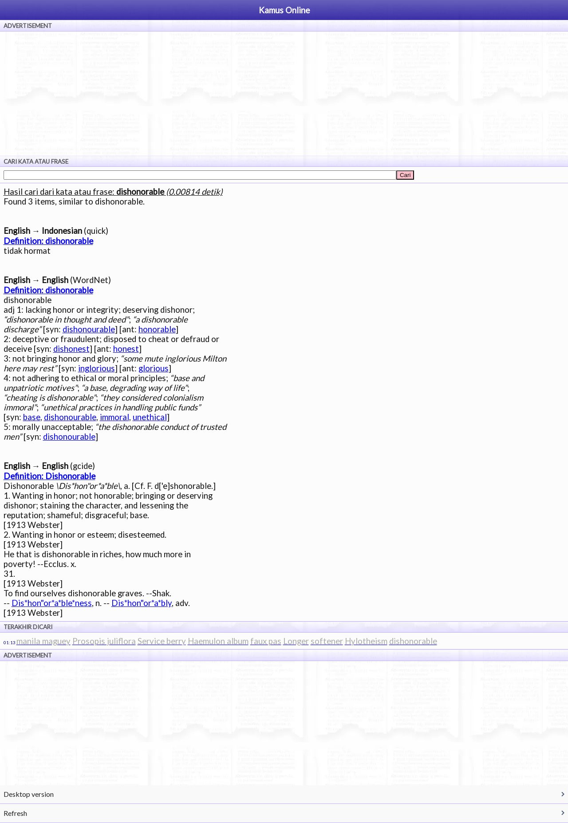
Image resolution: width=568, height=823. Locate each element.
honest (126, 349)
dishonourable (89, 329)
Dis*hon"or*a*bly (141, 603)
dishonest (71, 349)
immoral (114, 417)
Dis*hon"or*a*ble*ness (52, 603)
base (31, 417)
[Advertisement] (284, 94)
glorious (153, 368)
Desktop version (29, 794)
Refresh (15, 813)
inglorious (96, 368)
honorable (157, 329)
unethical (150, 417)
